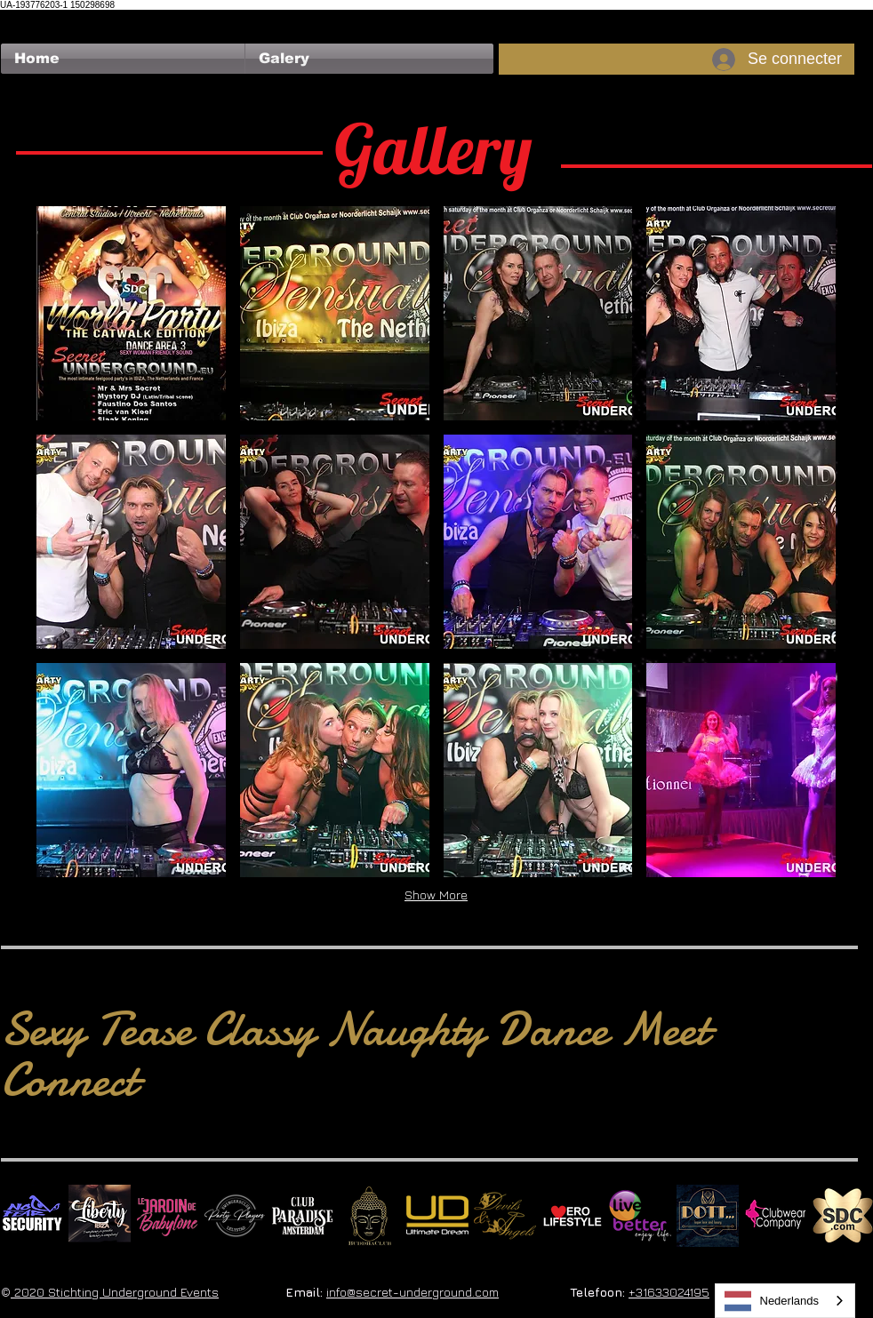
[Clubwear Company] (775, 1216)
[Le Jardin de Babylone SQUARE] (167, 1216)
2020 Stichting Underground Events (115, 1291)
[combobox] (785, 1300)
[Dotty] (708, 1216)
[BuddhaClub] (370, 1216)
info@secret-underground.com (412, 1291)
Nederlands (772, 1301)
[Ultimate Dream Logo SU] (437, 1216)
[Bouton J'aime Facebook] (35, 19)
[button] (369, 59)
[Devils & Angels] (505, 1216)
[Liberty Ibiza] (99, 1216)
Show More (436, 894)
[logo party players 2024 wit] (235, 1216)
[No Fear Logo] (32, 1216)
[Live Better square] (640, 1216)
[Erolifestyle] (572, 1216)
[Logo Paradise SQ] (302, 1216)
